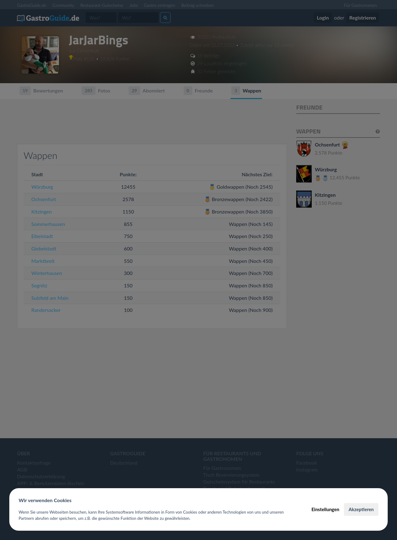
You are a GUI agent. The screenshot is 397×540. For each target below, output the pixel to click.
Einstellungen (325, 509)
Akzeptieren (361, 509)
